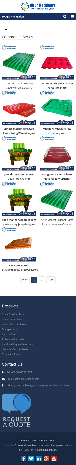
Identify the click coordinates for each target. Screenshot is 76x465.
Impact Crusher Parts (14, 324)
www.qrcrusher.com (42, 440)
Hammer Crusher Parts (15, 349)
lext (51, 279)
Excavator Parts (11, 354)
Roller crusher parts (13, 339)
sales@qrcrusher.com (26, 378)
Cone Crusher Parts (13, 314)
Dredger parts (10, 329)
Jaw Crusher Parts (12, 319)
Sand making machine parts (18, 344)
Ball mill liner (9, 334)
